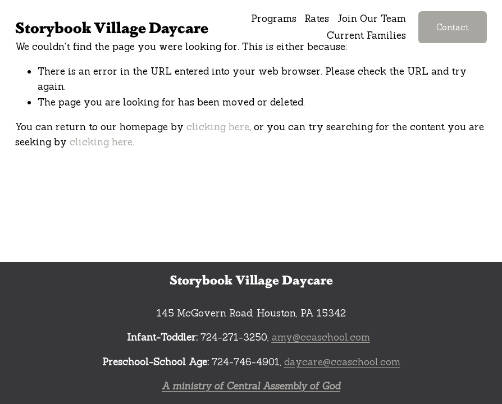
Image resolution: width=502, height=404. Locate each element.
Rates (316, 18)
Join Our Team (371, 18)
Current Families (366, 35)
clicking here (217, 127)
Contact (452, 27)
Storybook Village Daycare (111, 27)
